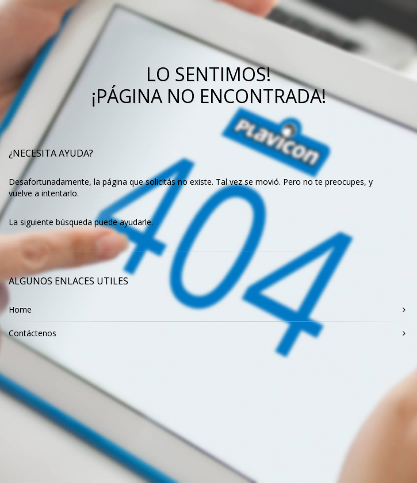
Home (20, 309)
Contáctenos (32, 333)
